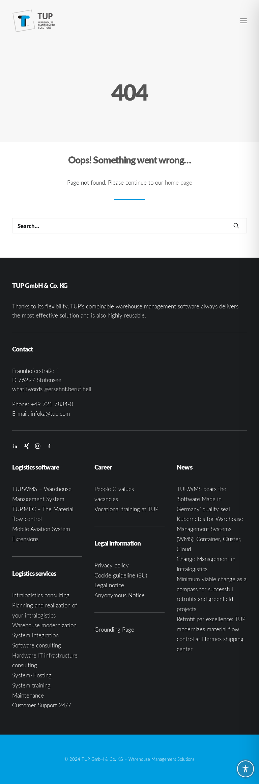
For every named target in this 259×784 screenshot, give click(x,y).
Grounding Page (114, 629)
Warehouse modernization (44, 625)
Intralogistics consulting (40, 595)
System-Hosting (32, 675)
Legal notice (109, 585)
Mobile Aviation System (41, 529)
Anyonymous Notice (119, 595)
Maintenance (28, 695)
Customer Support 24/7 (41, 705)
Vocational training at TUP (126, 509)
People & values (114, 489)
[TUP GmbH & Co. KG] (34, 21)
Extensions (25, 539)
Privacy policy (111, 565)
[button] (243, 21)
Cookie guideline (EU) (120, 575)
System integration (35, 635)
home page (178, 182)
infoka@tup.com (50, 413)
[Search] (129, 225)
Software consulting (36, 645)
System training (31, 685)
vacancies (106, 499)
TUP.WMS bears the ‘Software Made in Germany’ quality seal (203, 499)
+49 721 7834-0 (52, 404)
